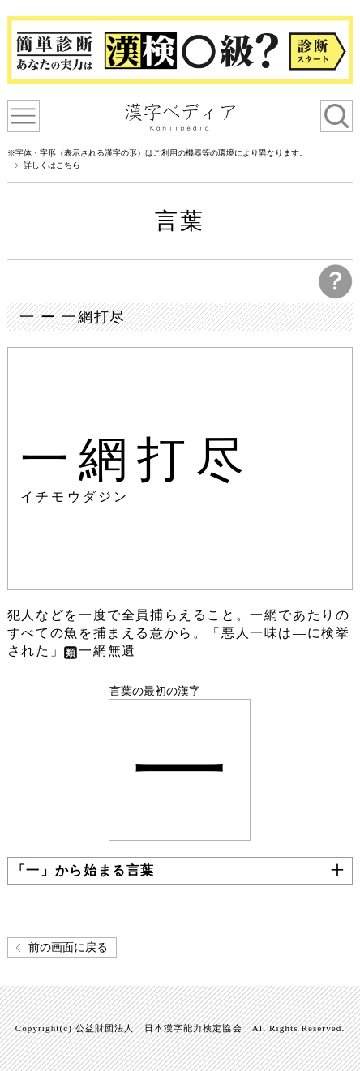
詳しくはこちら (52, 165)
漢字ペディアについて (23, 116)
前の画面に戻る (68, 947)
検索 (336, 116)
